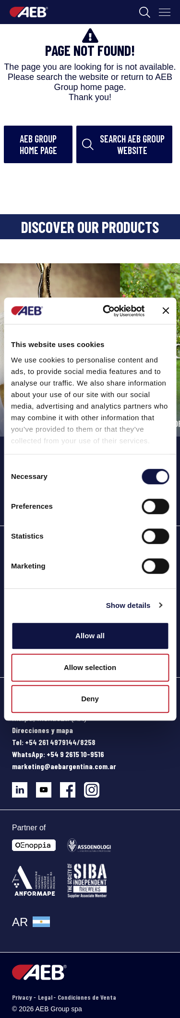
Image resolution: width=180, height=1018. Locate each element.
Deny (90, 699)
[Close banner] (165, 311)
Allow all (90, 635)
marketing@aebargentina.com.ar (64, 766)
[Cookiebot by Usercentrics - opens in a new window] (107, 311)
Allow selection (90, 667)
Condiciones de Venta (87, 997)
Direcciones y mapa (42, 730)
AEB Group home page (38, 144)
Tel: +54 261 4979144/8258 (54, 742)
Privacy (23, 997)
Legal (46, 997)
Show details (128, 605)
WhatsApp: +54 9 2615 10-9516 (58, 754)
